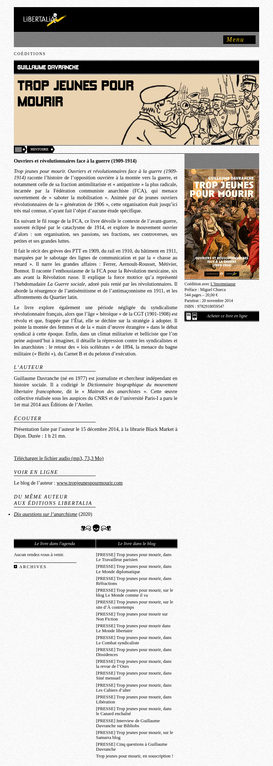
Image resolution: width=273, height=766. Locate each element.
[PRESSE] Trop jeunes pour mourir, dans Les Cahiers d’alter (133, 688)
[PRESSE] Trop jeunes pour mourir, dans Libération (133, 699)
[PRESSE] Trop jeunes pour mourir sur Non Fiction (132, 617)
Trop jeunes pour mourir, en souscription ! (134, 756)
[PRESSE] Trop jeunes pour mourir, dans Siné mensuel (133, 676)
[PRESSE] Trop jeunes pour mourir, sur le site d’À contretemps (134, 604)
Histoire (40, 149)
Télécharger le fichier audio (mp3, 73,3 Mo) (58, 458)
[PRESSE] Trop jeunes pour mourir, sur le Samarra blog (134, 735)
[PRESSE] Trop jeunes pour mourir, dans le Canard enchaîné (133, 711)
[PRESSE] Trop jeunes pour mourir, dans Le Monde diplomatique (133, 569)
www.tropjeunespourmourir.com (90, 483)
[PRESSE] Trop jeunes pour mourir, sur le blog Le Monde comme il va (134, 593)
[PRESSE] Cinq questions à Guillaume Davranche (131, 747)
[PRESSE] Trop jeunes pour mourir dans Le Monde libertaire (133, 628)
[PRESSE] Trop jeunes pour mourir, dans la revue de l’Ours (133, 664)
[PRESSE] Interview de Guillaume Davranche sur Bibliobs (128, 723)
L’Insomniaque (222, 284)
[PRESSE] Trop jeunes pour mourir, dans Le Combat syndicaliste (133, 640)
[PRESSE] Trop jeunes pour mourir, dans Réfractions (133, 581)
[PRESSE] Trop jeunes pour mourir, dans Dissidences (133, 652)
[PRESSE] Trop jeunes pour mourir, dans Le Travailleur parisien (133, 557)
